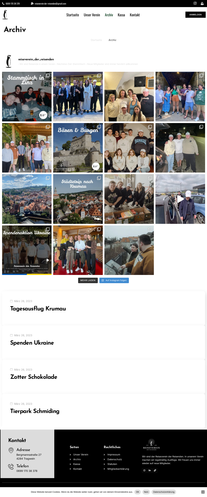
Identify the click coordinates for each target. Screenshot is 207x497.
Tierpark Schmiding (34, 411)
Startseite (72, 14)
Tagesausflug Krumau (38, 309)
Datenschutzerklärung (163, 492)
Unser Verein (92, 14)
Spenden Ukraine (32, 343)
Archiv (109, 14)
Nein (146, 492)
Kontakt (135, 14)
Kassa (121, 14)
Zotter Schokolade (33, 377)
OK (137, 492)
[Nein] (203, 492)
